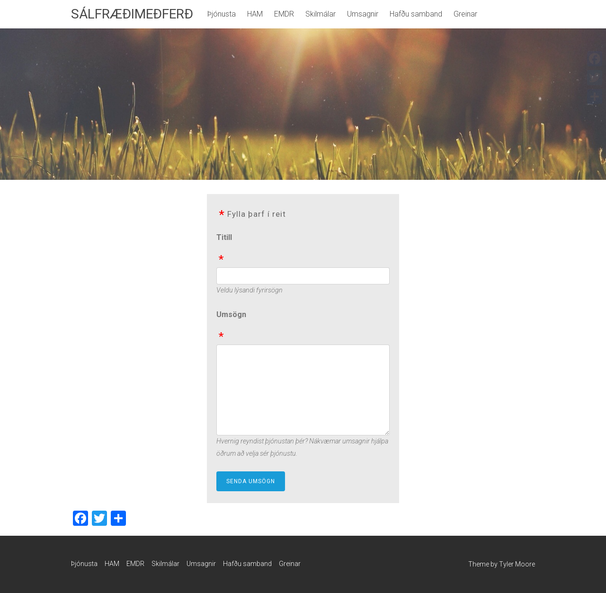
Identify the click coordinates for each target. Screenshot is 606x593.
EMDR (284, 13)
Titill (224, 237)
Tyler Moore (517, 564)
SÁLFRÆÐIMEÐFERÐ (132, 14)
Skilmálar (320, 13)
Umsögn (231, 314)
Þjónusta (221, 13)
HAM (255, 13)
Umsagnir (362, 13)
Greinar (465, 13)
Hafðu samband (416, 13)
